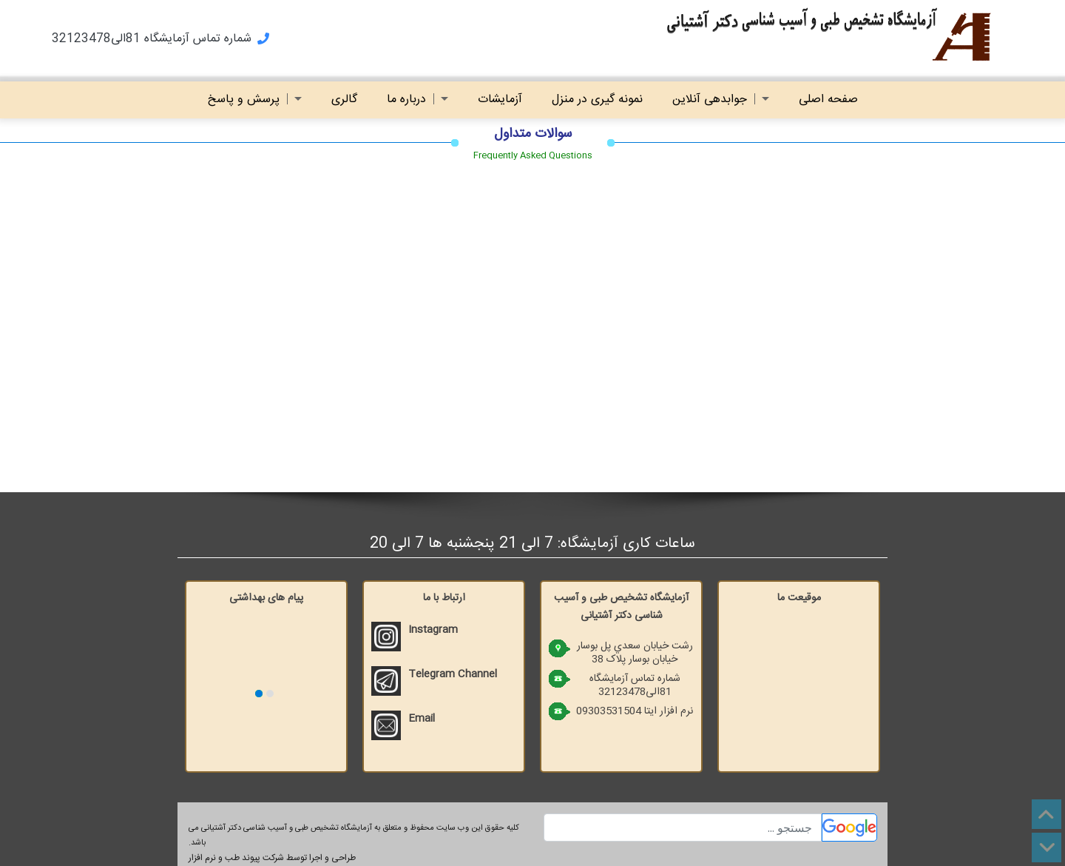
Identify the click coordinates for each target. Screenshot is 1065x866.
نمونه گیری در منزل (597, 100)
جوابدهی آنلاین (720, 100)
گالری (344, 100)
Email (421, 719)
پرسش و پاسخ (255, 100)
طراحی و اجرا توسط (272, 857)
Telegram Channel (452, 674)
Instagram (433, 630)
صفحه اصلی (828, 100)
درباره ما (417, 100)
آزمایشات (500, 100)
